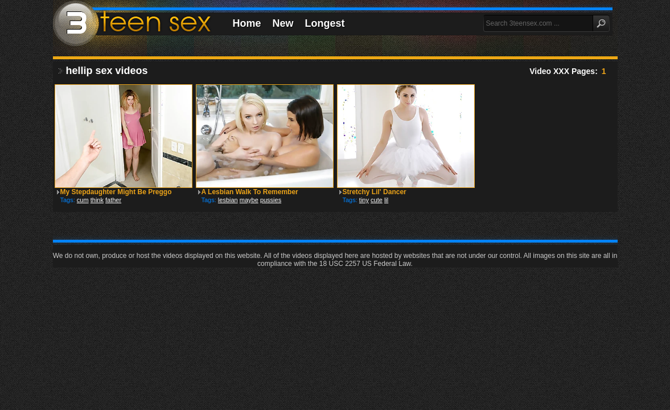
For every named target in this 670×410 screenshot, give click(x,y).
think (97, 199)
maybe (249, 199)
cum (83, 199)
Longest (325, 23)
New (283, 23)
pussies (270, 199)
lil (386, 199)
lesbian (228, 199)
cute (377, 199)
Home (247, 23)
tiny (364, 199)
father (113, 199)
